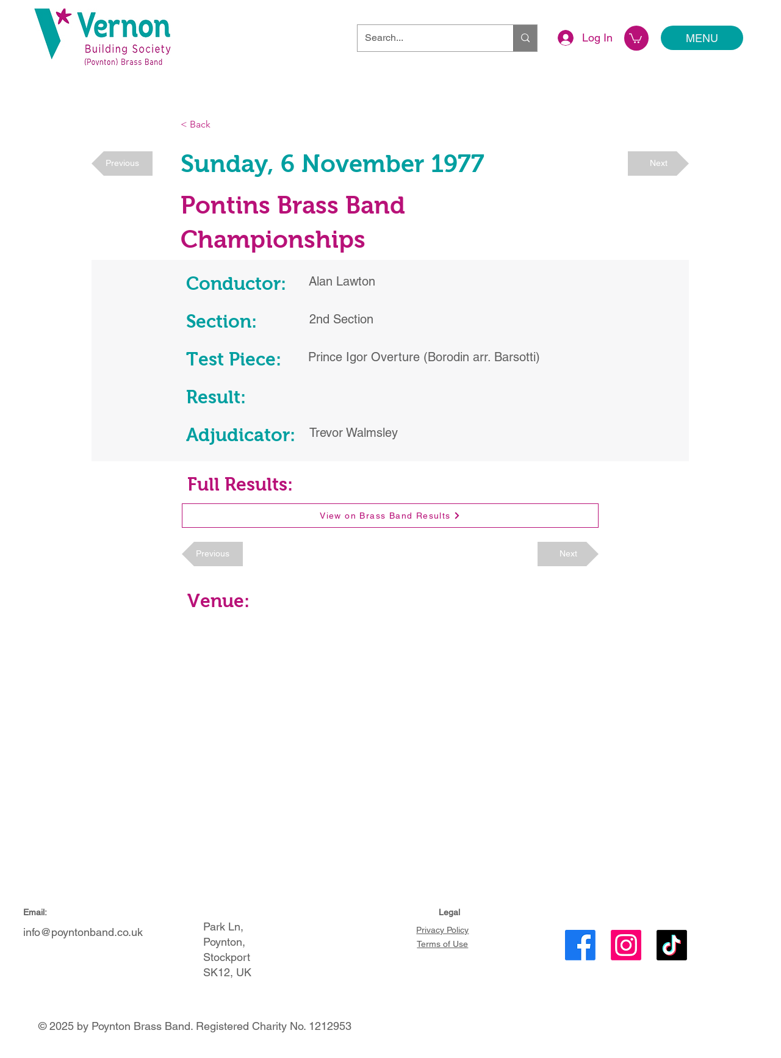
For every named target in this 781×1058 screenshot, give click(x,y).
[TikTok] (672, 945)
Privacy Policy (442, 930)
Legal (449, 912)
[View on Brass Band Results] (390, 515)
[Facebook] (580, 945)
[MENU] (702, 38)
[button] (635, 37)
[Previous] (122, 163)
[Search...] (426, 38)
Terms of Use (442, 944)
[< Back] (221, 125)
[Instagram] (626, 945)
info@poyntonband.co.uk (83, 932)
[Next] (658, 163)
